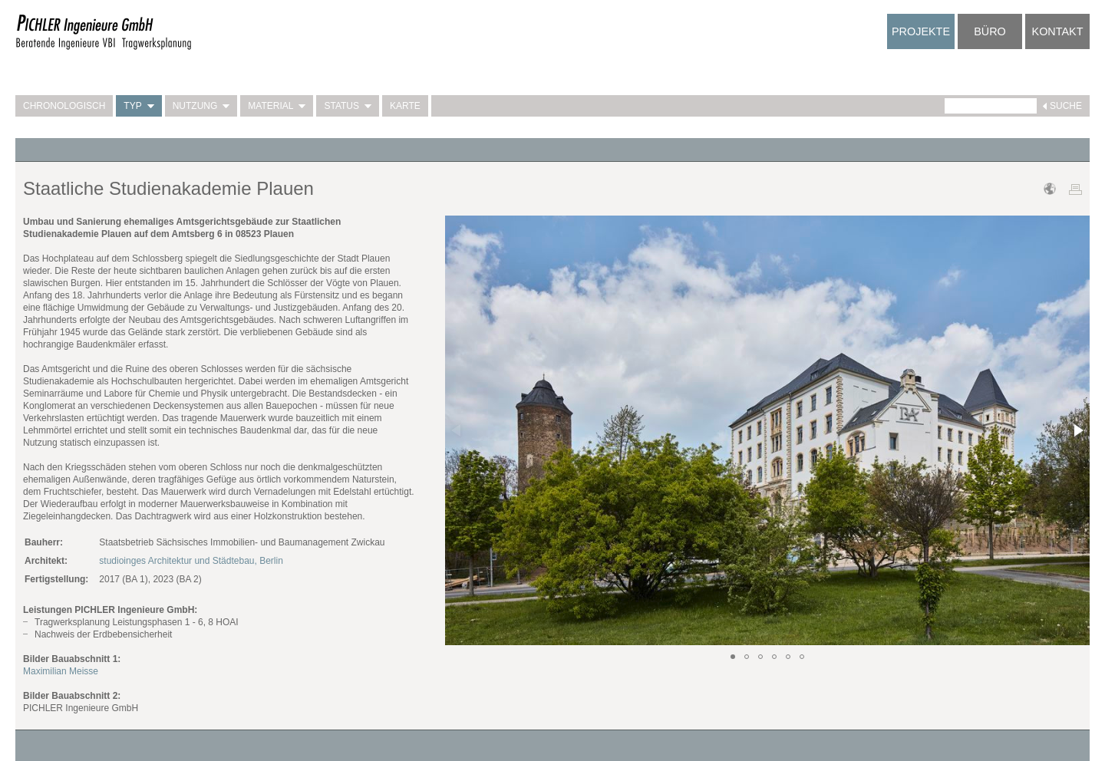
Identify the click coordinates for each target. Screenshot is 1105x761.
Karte (405, 105)
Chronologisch (64, 105)
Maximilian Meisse (60, 671)
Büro (990, 31)
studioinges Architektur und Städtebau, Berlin (190, 560)
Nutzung (201, 106)
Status (347, 106)
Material (276, 106)
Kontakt (1058, 31)
